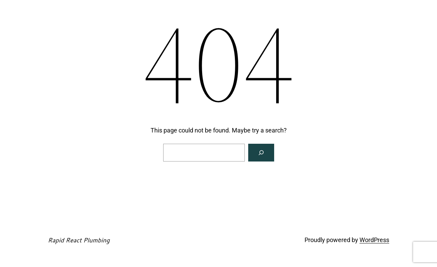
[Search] (261, 152)
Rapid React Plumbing (79, 240)
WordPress (374, 239)
